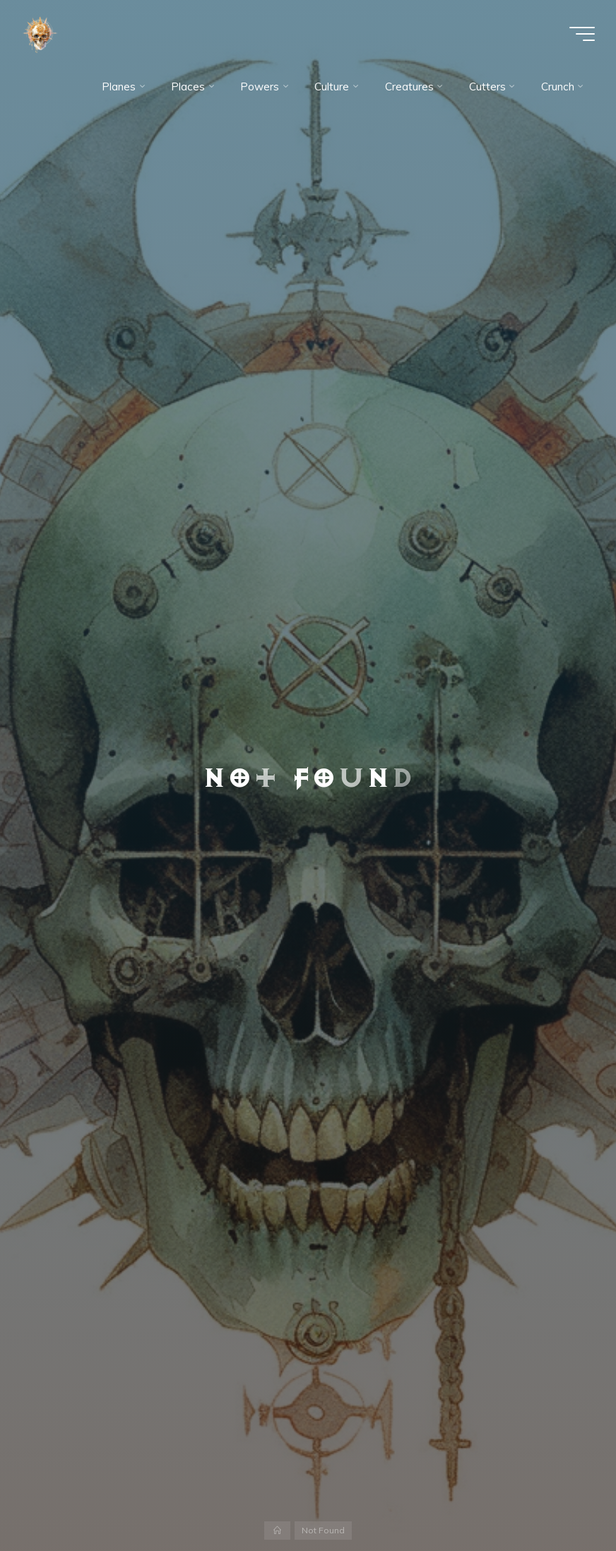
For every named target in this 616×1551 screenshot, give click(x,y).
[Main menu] (582, 34)
